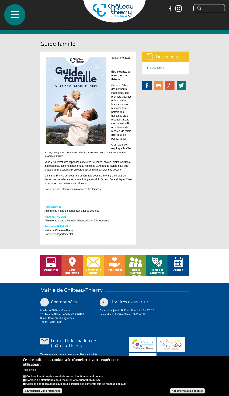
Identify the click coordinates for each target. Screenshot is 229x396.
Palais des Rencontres (157, 271)
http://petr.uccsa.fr (171, 344)
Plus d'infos (29, 370)
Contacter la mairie (93, 271)
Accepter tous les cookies (187, 391)
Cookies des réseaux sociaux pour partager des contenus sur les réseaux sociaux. (76, 384)
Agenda (178, 269)
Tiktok (185, 8)
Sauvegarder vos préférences (42, 391)
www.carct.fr (142, 344)
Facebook (168, 8)
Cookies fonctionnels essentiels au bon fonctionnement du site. (64, 376)
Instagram (177, 8)
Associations (114, 269)
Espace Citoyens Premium (136, 272)
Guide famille (157, 67)
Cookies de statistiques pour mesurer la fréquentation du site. (63, 380)
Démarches (51, 269)
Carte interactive (72, 271)
